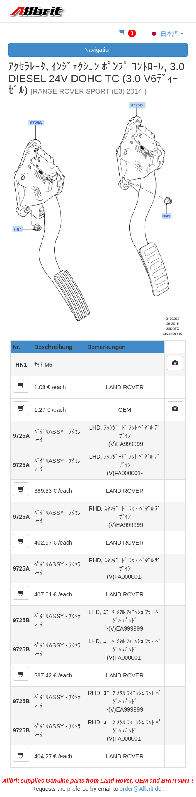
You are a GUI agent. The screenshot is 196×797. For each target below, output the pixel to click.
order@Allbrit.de (140, 788)
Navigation (97, 49)
